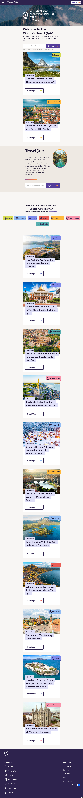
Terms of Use (50, 49)
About (65, 777)
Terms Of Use (67, 781)
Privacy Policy (42, 49)
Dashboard (53, 211)
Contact (66, 770)
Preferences (67, 774)
